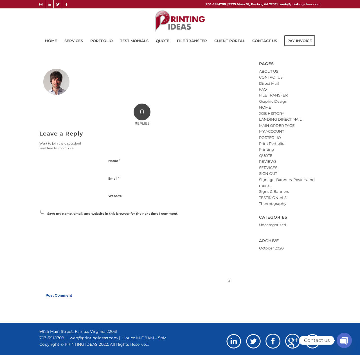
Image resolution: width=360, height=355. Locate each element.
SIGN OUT (268, 173)
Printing (266, 149)
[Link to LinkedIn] (49, 4)
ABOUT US (268, 71)
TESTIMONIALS (273, 197)
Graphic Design (273, 101)
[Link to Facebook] (66, 4)
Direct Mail (269, 83)
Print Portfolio (271, 143)
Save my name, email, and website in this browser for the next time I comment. (112, 214)
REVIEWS (267, 161)
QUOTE (266, 155)
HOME (265, 107)
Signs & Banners (274, 191)
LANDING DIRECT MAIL (280, 119)
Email (114, 178)
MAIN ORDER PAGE (277, 125)
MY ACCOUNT (271, 131)
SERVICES (268, 167)
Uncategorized (272, 225)
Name (114, 160)
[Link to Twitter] (58, 4)
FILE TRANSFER (273, 95)
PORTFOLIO (270, 137)
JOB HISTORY (271, 113)
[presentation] (77, 228)
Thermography (272, 203)
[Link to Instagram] (41, 4)
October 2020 (271, 248)
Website (115, 196)
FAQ (263, 89)
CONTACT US (271, 77)
